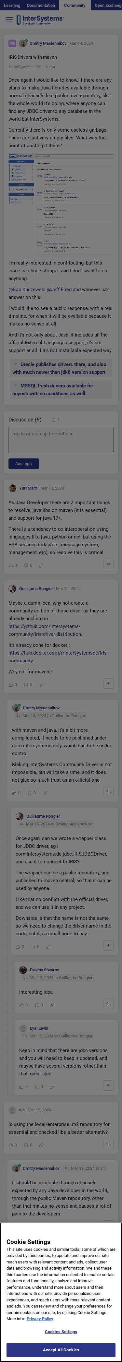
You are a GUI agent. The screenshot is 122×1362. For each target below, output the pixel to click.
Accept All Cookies (61, 1355)
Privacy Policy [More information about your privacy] (40, 1323)
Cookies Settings (61, 1336)
